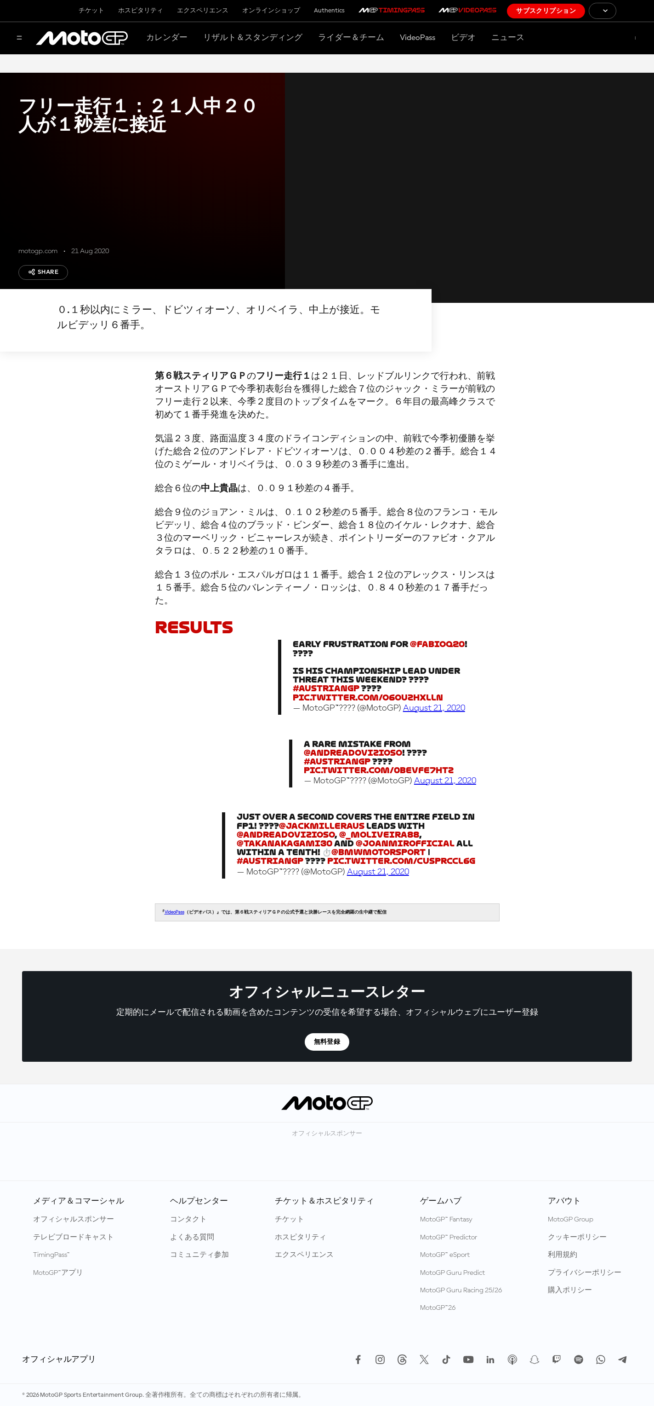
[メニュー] (19, 38)
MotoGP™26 (437, 1308)
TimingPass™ (51, 1255)
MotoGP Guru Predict (452, 1273)
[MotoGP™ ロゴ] (82, 38)
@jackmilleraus (321, 826)
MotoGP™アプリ (58, 1273)
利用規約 (562, 1255)
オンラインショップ (271, 10)
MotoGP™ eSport (445, 1255)
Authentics (329, 10)
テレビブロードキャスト (73, 1237)
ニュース (507, 38)
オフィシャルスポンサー (73, 1219)
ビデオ (463, 38)
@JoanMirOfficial (405, 843)
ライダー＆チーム (351, 38)
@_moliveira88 (379, 834)
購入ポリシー (570, 1290)
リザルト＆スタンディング (252, 38)
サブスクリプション (546, 11)
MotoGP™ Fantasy (446, 1219)
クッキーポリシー (577, 1237)
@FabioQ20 (437, 644)
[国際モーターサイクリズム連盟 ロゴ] (635, 10)
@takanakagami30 (284, 843)
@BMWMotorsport (378, 852)
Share (43, 272)
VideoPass (417, 38)
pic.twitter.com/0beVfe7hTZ (379, 770)
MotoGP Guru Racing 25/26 (461, 1290)
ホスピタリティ (140, 10)
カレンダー (167, 38)
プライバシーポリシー (584, 1273)
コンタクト (188, 1219)
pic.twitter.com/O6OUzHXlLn (368, 697)
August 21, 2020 (434, 708)
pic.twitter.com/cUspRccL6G (401, 861)
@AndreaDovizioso (353, 753)
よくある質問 (192, 1237)
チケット (91, 10)
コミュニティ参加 (199, 1255)
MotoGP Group (570, 1219)
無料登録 (327, 1042)
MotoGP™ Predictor (448, 1237)
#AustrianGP (326, 688)
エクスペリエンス (202, 10)
